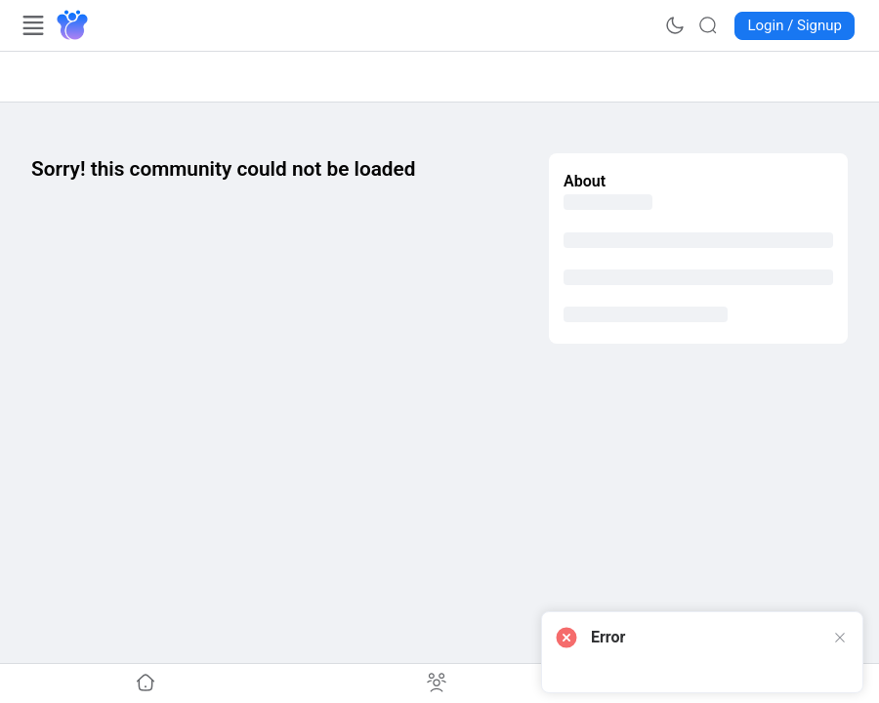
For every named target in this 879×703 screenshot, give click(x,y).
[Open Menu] (33, 25)
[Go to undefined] (145, 683)
